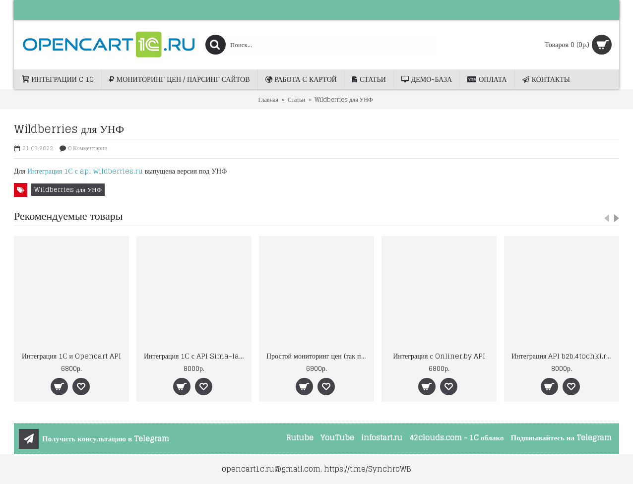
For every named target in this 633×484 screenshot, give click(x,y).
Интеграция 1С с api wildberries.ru (85, 171)
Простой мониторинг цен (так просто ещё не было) (318, 356)
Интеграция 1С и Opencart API (71, 356)
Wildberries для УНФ (68, 189)
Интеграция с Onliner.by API (439, 356)
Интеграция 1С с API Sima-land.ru (196, 356)
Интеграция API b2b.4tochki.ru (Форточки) (563, 356)
